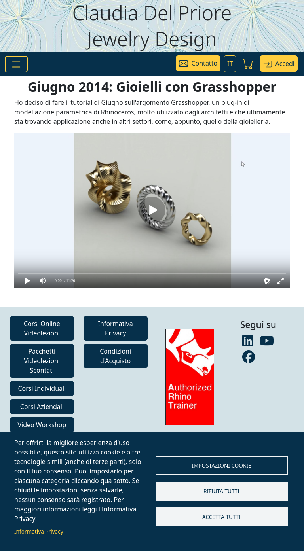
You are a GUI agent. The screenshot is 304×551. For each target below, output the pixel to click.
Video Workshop (41, 424)
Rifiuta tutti (221, 491)
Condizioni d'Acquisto (115, 356)
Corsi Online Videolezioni (42, 328)
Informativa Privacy (38, 531)
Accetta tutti (221, 517)
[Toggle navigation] (16, 64)
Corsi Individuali (42, 388)
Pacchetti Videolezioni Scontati (42, 361)
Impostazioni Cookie (221, 465)
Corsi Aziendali (42, 406)
